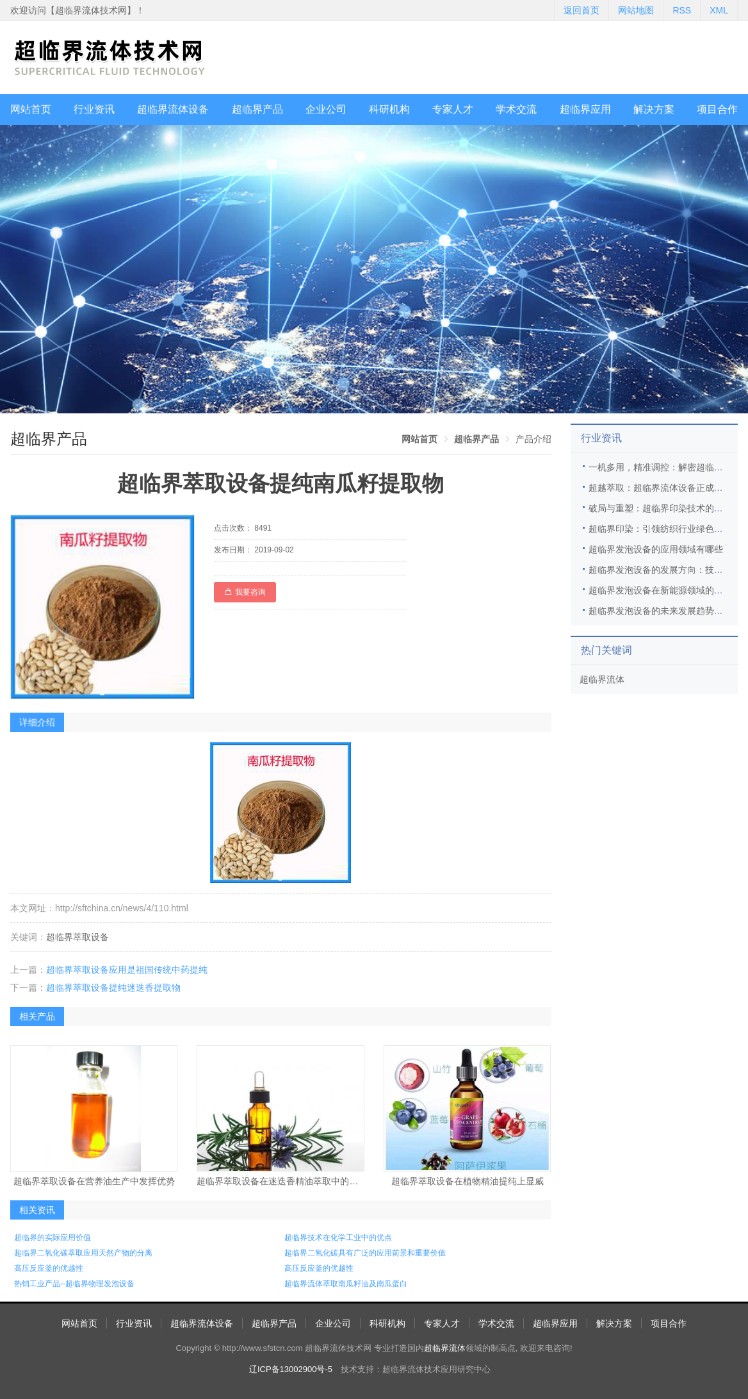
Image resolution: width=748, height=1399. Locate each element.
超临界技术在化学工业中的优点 (338, 1237)
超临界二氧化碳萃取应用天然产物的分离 (83, 1252)
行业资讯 (94, 109)
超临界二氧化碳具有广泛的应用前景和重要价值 (365, 1252)
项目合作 (717, 109)
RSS (681, 10)
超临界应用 (585, 109)
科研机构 (389, 109)
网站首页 (30, 109)
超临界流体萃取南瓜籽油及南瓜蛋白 (345, 1283)
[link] (419, 439)
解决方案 (653, 109)
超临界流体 (602, 679)
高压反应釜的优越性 (48, 1268)
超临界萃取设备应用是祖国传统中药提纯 (126, 969)
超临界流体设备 (173, 109)
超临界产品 (257, 109)
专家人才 (452, 109)
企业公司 (325, 109)
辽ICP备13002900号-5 (290, 1369)
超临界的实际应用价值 (52, 1237)
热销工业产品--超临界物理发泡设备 (74, 1283)
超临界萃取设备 (77, 937)
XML (719, 10)
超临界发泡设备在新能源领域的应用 (660, 590)
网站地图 (636, 10)
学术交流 (516, 109)
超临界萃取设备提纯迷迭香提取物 (113, 987)
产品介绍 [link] (533, 439)
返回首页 (581, 10)
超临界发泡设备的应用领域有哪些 (656, 549)
